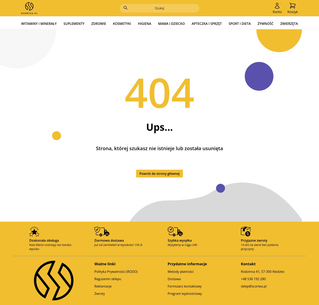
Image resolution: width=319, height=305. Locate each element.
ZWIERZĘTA (289, 23)
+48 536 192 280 (253, 279)
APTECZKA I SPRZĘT (207, 23)
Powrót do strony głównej (159, 173)
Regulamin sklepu (107, 279)
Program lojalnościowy (185, 293)
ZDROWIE (98, 23)
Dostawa (174, 279)
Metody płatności (181, 271)
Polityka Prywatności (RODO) (116, 271)
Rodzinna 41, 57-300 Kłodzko (262, 271)
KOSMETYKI (122, 23)
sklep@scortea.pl (254, 286)
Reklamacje (103, 286)
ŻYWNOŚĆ (265, 23)
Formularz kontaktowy (185, 286)
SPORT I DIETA (240, 23)
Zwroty (99, 293)
